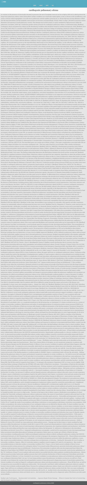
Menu (4, 2)
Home (34, 5)
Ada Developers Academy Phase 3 (11, 480)
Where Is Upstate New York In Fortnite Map (72, 478)
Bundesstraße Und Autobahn (27, 478)
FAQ (53, 5)
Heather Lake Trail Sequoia (9, 478)
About (40, 5)
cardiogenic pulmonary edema (43, 10)
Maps (47, 5)
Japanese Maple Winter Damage (47, 478)
